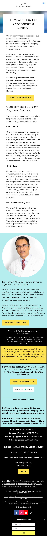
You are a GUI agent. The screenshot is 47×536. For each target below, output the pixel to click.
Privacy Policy (9, 497)
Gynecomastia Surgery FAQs (29, 484)
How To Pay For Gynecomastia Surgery (19, 486)
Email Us (23, 472)
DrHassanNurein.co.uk (23, 507)
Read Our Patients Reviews (23, 399)
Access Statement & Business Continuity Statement (29, 497)
